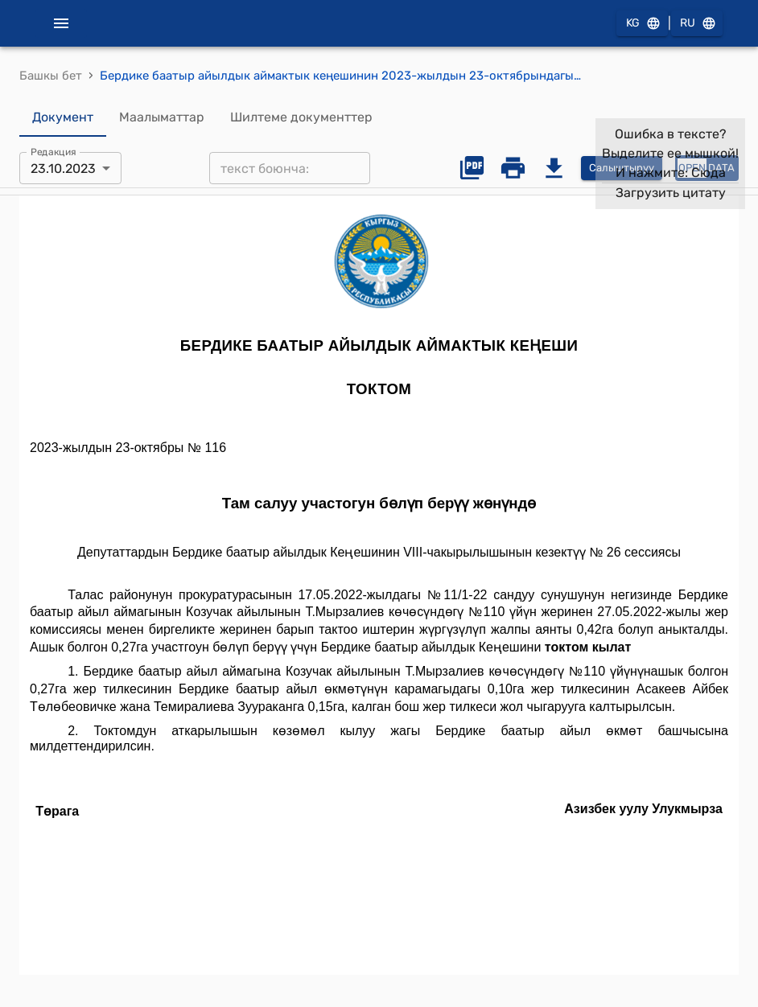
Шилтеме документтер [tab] (301, 117)
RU (697, 23)
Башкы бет (50, 75)
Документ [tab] (62, 117)
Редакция (53, 152)
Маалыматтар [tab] (161, 117)
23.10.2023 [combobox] (63, 168)
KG (642, 23)
